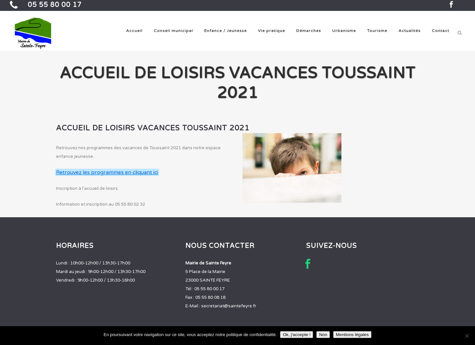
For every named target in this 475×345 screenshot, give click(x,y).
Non (323, 334)
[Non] (466, 335)
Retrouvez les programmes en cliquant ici (107, 172)
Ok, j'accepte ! (296, 334)
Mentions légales (352, 334)
